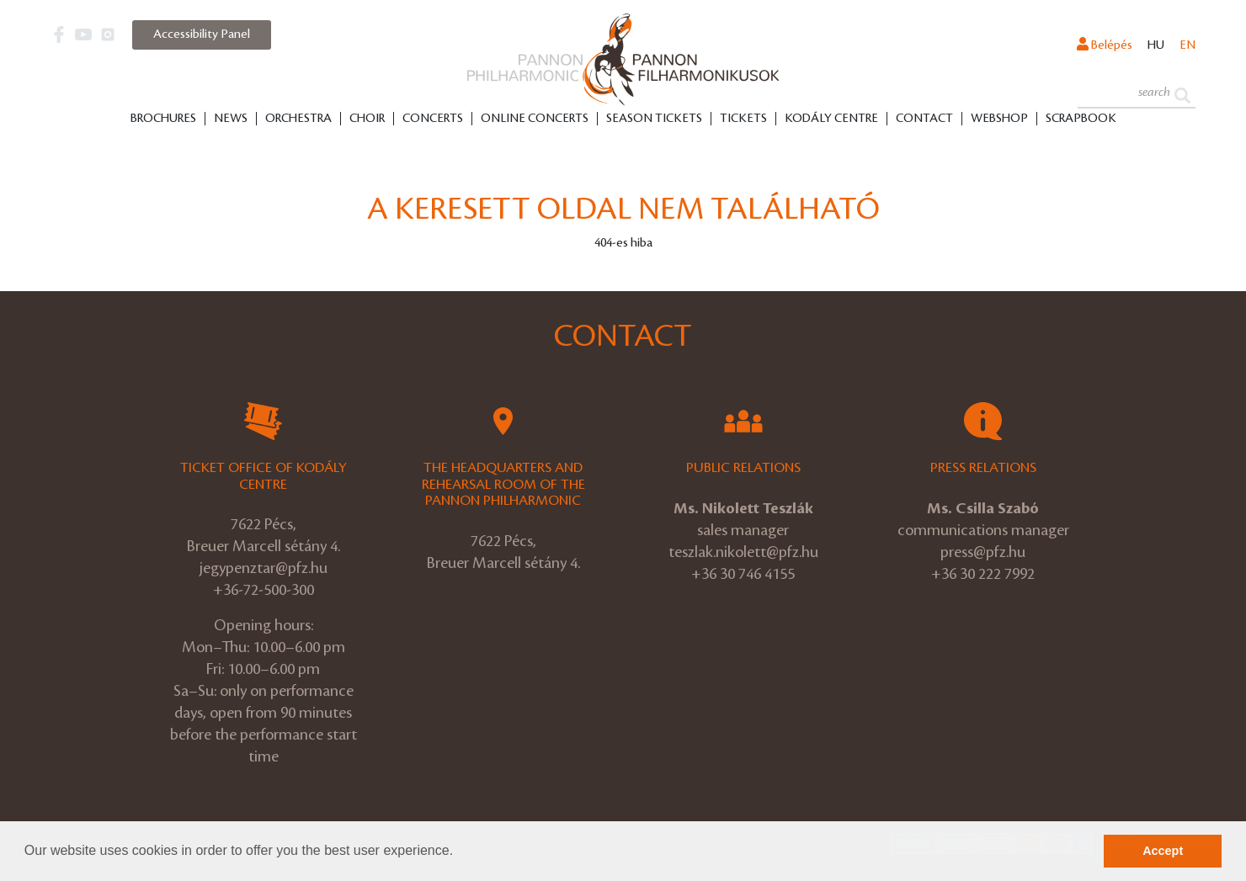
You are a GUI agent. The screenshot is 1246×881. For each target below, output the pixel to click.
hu (1155, 45)
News (231, 118)
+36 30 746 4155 (743, 573)
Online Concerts (534, 118)
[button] (459, 852)
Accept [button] (1162, 850)
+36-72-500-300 (263, 589)
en (1187, 45)
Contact (924, 118)
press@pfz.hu (982, 552)
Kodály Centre (831, 118)
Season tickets (654, 118)
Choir (367, 118)
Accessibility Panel (201, 34)
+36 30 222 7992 (983, 573)
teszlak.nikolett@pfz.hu (743, 552)
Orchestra (298, 118)
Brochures (163, 118)
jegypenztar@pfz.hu (263, 568)
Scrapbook (1081, 118)
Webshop (999, 118)
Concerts (432, 118)
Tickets (743, 118)
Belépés (1104, 44)
